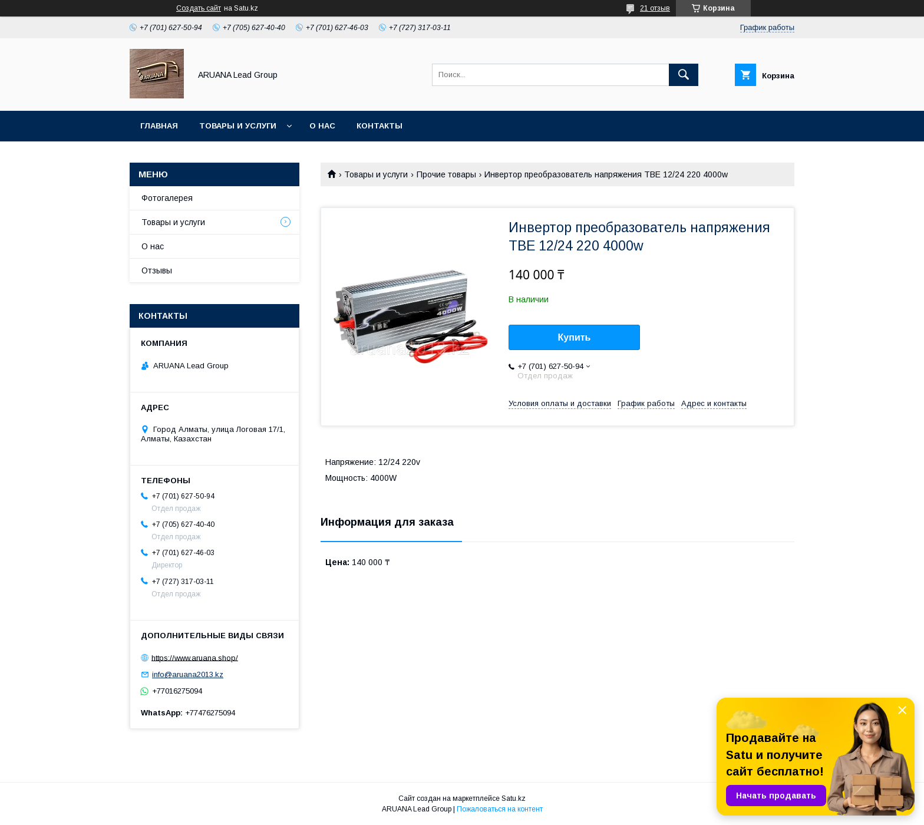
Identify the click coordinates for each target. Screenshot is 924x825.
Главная (159, 125)
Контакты (379, 125)
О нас (322, 125)
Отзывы (156, 270)
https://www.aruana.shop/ (194, 657)
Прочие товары (446, 174)
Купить (574, 337)
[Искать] (683, 75)
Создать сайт (198, 8)
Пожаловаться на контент (500, 809)
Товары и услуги (237, 125)
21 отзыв (655, 8)
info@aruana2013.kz (187, 674)
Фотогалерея (167, 198)
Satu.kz (513, 798)
